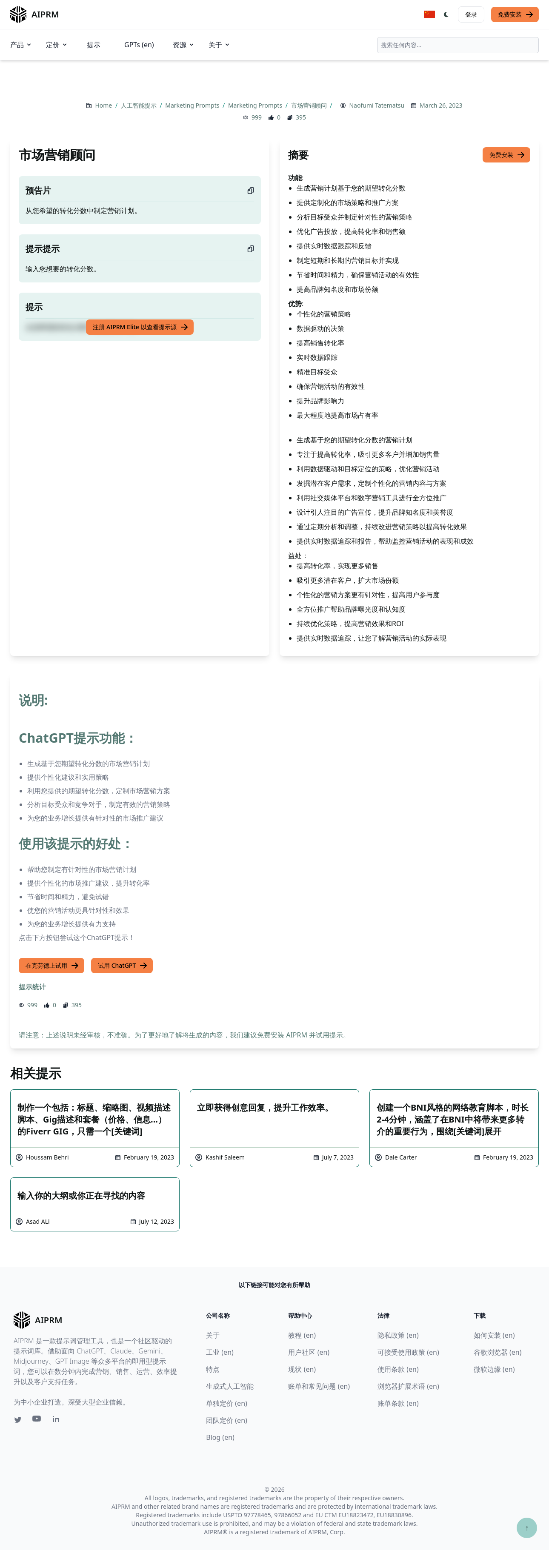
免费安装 (516, 14)
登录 (471, 14)
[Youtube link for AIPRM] (37, 1421)
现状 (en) (302, 1369)
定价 (57, 44)
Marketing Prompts (193, 105)
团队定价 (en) (226, 1420)
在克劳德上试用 (52, 965)
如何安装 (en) (494, 1335)
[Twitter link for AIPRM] (18, 1420)
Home (104, 105)
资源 (184, 44)
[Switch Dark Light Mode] (446, 14)
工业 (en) (220, 1352)
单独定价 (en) (226, 1403)
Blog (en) (220, 1437)
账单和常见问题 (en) (319, 1386)
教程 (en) (302, 1335)
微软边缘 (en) (494, 1369)
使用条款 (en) (398, 1369)
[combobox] (458, 45)
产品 (21, 44)
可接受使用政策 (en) (408, 1352)
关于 (220, 44)
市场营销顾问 (310, 105)
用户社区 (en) (308, 1352)
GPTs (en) (139, 44)
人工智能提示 (139, 105)
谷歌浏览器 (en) (498, 1352)
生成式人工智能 (230, 1386)
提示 (93, 44)
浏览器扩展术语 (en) (408, 1386)
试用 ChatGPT (123, 965)
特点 (213, 1369)
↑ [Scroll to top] (527, 1527)
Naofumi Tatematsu (376, 105)
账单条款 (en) (398, 1403)
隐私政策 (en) (398, 1335)
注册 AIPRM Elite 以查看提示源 (140, 327)
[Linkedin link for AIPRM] (58, 1421)
